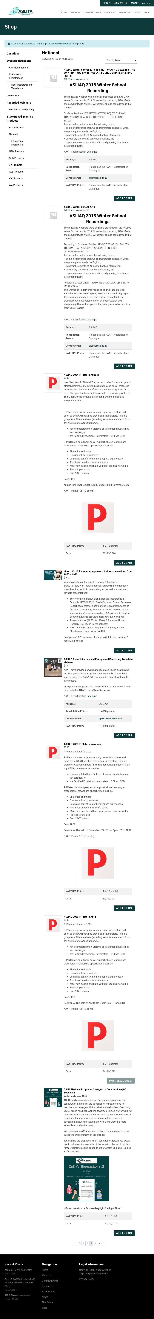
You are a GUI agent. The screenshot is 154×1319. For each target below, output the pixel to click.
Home (64, 12)
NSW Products (17, 151)
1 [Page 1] (79, 1243)
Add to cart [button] (124, 198)
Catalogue (92, 151)
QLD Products (16, 158)
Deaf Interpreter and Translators (21, 86)
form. (66, 1147)
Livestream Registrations (16, 76)
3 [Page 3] (87, 1243)
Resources (109, 12)
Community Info (92, 12)
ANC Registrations (18, 67)
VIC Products (16, 178)
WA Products (16, 185)
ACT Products (16, 127)
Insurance (13, 95)
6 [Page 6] (99, 1243)
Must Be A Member (120, 1080)
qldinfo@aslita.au (98, 177)
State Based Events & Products (20, 118)
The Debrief (48, 1302)
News (137, 12)
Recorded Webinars (19, 102)
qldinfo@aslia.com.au (110, 718)
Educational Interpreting (21, 109)
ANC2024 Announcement (18, 1295)
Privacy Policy (86, 1279)
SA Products (15, 165)
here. (114, 1140)
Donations (13, 53)
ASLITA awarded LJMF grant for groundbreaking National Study (20, 1283)
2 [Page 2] (83, 1243)
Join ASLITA (120, 3)
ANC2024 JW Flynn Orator (18, 1270)
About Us (75, 12)
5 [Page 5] (95, 1243)
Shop (146, 12)
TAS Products (16, 171)
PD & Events (125, 12)
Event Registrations (19, 60)
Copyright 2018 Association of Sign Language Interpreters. (95, 1272)
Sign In (107, 3)
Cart (141, 3)
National (13, 134)
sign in (79, 43)
